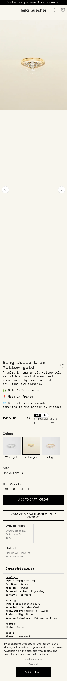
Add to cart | (33, 500)
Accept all (33, 672)
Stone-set (22, 627)
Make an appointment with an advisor (33, 515)
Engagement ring (25, 580)
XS (6, 489)
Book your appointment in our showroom (33, 2)
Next (61, 189)
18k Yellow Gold (30, 607)
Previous (5, 189)
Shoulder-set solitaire (28, 603)
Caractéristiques (20, 569)
